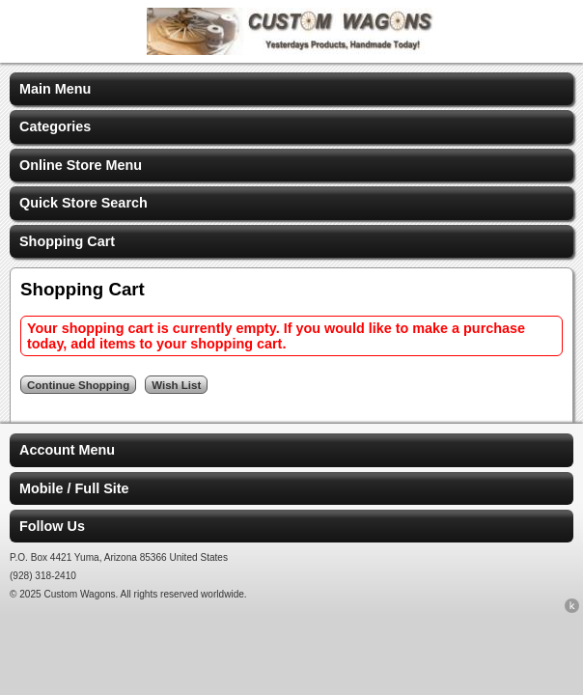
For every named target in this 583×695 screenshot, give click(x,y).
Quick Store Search (83, 202)
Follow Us (52, 526)
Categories (55, 126)
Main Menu (55, 89)
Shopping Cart (67, 241)
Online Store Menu (80, 165)
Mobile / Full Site (74, 488)
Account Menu (67, 450)
